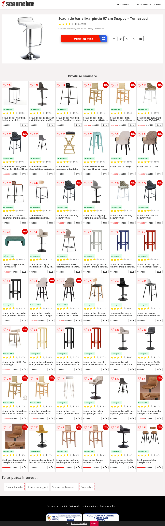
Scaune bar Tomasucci (64, 487)
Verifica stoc (90, 38)
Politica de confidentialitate (83, 506)
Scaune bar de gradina (149, 4)
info (24, 125)
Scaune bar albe (14, 487)
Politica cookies (108, 506)
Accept (94, 523)
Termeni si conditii (57, 506)
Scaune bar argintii (38, 487)
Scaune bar (123, 4)
